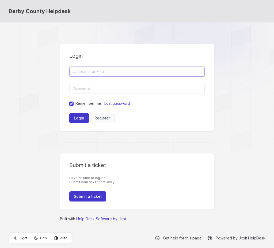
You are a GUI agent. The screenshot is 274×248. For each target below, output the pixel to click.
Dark (40, 238)
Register (102, 118)
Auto (60, 238)
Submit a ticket (88, 196)
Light (20, 238)
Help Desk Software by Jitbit (101, 218)
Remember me (88, 103)
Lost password (117, 103)
